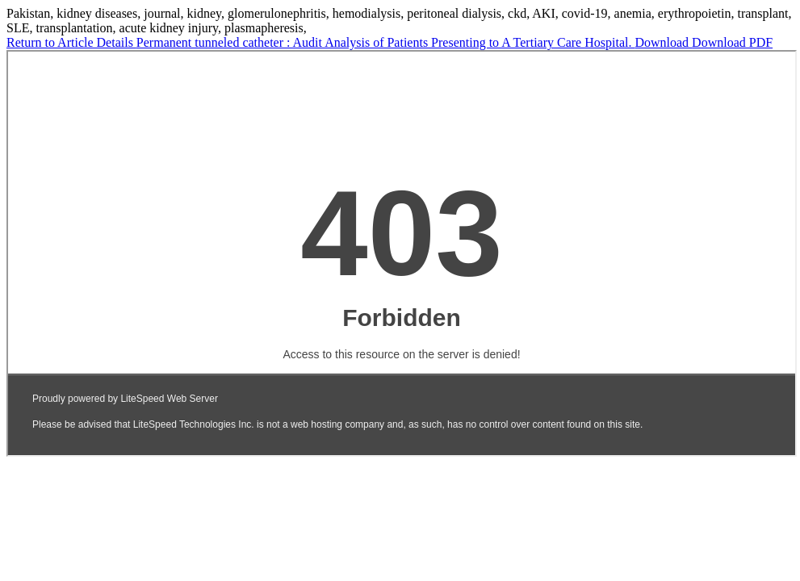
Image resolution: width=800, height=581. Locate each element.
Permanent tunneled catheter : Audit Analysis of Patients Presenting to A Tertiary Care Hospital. (385, 42)
